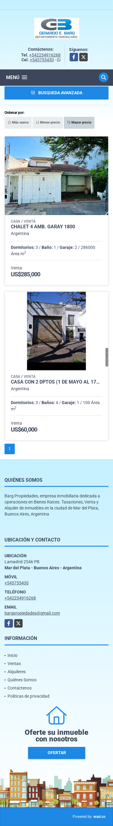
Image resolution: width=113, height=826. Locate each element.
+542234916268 (45, 55)
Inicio (12, 655)
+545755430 (42, 59)
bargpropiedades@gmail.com (32, 613)
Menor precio (48, 122)
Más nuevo (18, 122)
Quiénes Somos (22, 679)
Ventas (14, 663)
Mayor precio (79, 122)
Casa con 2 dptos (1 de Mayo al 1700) (56, 382)
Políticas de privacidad (28, 696)
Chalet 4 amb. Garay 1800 (43, 226)
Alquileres (17, 671)
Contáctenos (20, 688)
